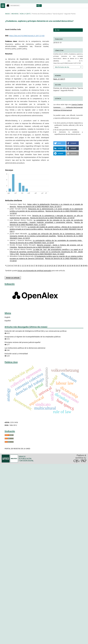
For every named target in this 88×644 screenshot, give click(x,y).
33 (70, 265)
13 (25, 265)
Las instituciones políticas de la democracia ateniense (25, 348)
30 (63, 265)
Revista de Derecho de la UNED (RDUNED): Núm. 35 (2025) (42, 254)
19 (38, 265)
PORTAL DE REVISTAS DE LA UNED (17, 448)
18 (36, 265)
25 (52, 265)
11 (20, 265)
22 (45, 265)
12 (23, 265)
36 (77, 265)
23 (48, 265)
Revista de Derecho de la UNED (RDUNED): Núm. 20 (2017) (39, 206)
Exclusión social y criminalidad (16, 353)
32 (68, 265)
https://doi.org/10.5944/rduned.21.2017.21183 (26, 36)
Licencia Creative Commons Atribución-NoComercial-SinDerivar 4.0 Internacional (68, 107)
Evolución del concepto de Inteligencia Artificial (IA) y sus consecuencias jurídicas (36, 331)
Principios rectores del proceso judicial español (22, 342)
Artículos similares (13, 200)
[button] (59, 143)
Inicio (7, 14)
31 (66, 265)
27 (57, 265)
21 (43, 265)
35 (75, 265)
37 (79, 265)
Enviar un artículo (12, 278)
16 (32, 265)
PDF (58, 30)
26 (54, 265)
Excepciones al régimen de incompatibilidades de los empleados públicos (33, 337)
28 (59, 265)
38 (81, 265)
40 (86, 265)
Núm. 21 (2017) (25, 14)
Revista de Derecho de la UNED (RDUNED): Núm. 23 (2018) (52, 218)
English (7, 317)
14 (27, 265)
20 (41, 265)
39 (84, 265)
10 (18, 265)
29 (61, 265)
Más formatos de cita (62, 67)
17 (34, 265)
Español (8, 321)
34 (72, 265)
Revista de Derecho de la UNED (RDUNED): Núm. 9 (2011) (39, 247)
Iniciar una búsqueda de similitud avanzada (34, 270)
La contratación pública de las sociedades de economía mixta (57, 240)
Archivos (14, 14)
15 (29, 265)
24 (50, 265)
